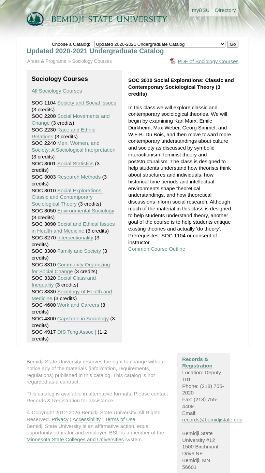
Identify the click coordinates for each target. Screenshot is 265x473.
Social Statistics (75, 163)
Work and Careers (78, 305)
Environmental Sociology (85, 210)
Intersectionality (75, 237)
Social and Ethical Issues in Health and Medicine (73, 227)
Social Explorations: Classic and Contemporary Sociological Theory (67, 197)
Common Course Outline (156, 249)
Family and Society (79, 251)
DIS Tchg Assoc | (76, 332)
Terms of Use (120, 419)
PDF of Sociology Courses (208, 61)
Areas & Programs (46, 61)
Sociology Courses (92, 61)
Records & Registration (197, 362)
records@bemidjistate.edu (212, 419)
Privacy (60, 419)
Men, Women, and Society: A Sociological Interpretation (74, 146)
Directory (225, 10)
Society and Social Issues (86, 103)
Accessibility (87, 419)
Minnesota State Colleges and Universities (75, 439)
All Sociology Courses (57, 91)
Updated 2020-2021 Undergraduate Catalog (95, 51)
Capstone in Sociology (83, 318)
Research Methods (79, 177)
